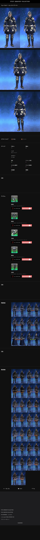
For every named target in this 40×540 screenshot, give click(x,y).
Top (33, 488)
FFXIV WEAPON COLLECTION (7, 512)
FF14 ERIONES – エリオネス (6, 514)
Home (20, 488)
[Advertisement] (18, 184)
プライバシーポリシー (5, 519)
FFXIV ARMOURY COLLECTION (20, 1)
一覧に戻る (7, 488)
